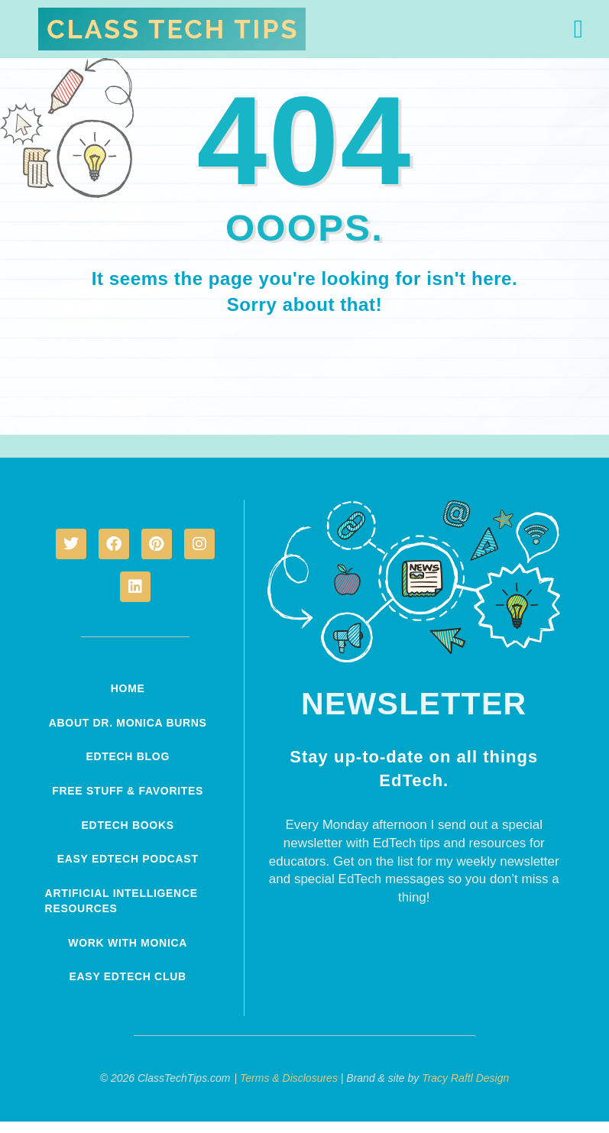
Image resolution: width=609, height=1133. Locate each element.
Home (128, 688)
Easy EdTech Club (128, 988)
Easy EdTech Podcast (128, 872)
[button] (579, 29)
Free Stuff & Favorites (127, 804)
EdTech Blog (128, 771)
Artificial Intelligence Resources (126, 913)
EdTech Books (128, 838)
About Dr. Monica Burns (107, 729)
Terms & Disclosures (289, 1089)
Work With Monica (127, 954)
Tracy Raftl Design (465, 1089)
